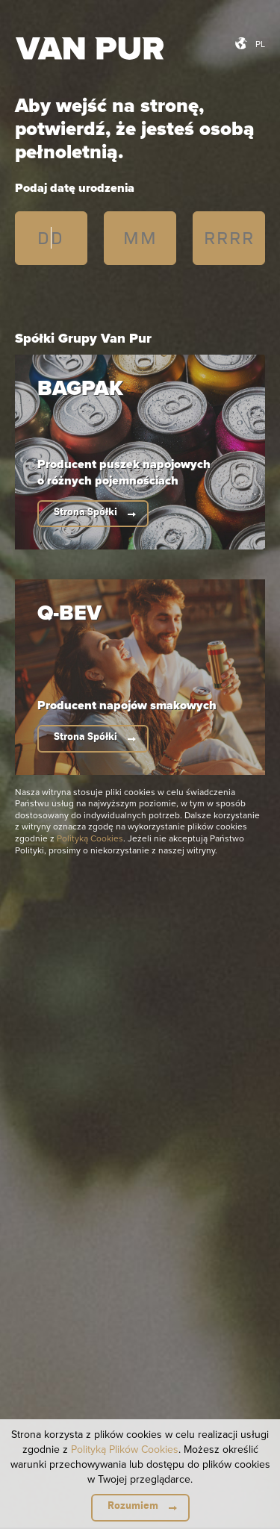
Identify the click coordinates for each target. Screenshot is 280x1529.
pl (260, 43)
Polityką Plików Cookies (124, 1449)
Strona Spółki (85, 511)
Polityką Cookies (90, 838)
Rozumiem (133, 1505)
